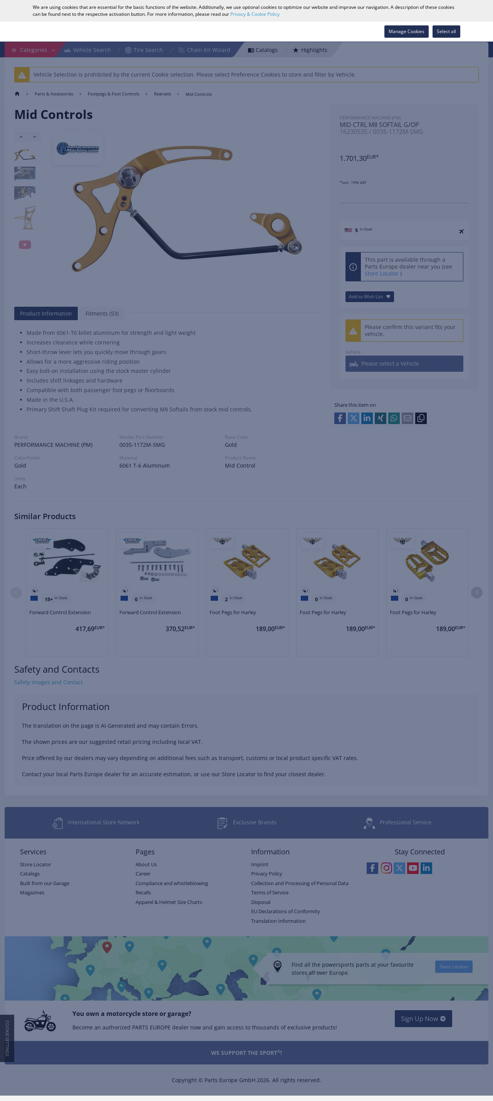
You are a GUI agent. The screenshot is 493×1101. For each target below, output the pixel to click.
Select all (446, 31)
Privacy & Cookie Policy (255, 14)
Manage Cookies (406, 31)
